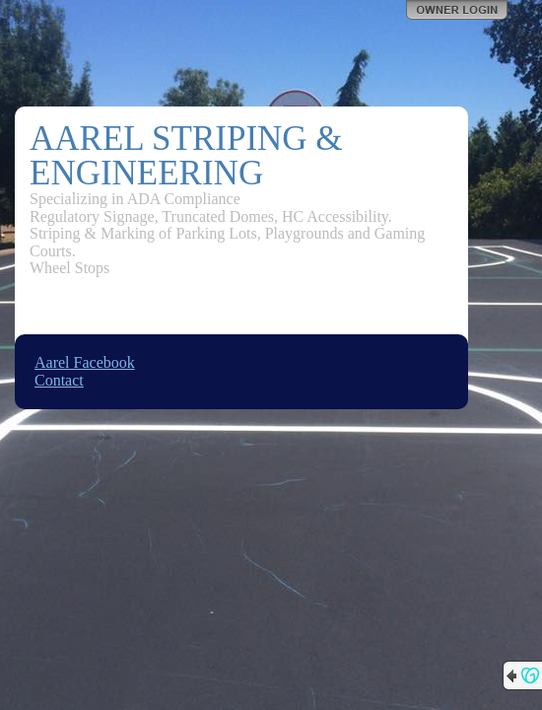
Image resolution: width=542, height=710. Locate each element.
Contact (59, 380)
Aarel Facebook (84, 362)
